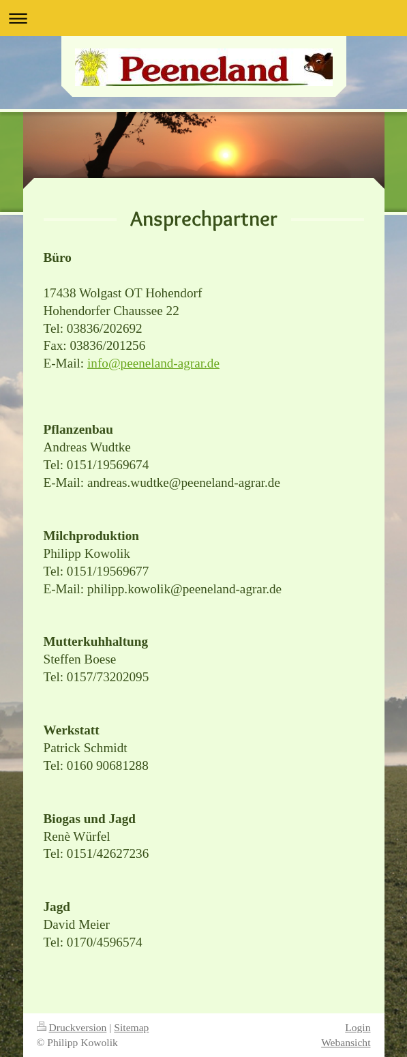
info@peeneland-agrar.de (153, 363)
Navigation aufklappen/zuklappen (203, 18)
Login (357, 1027)
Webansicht (345, 1042)
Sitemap (131, 1027)
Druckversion (72, 1027)
